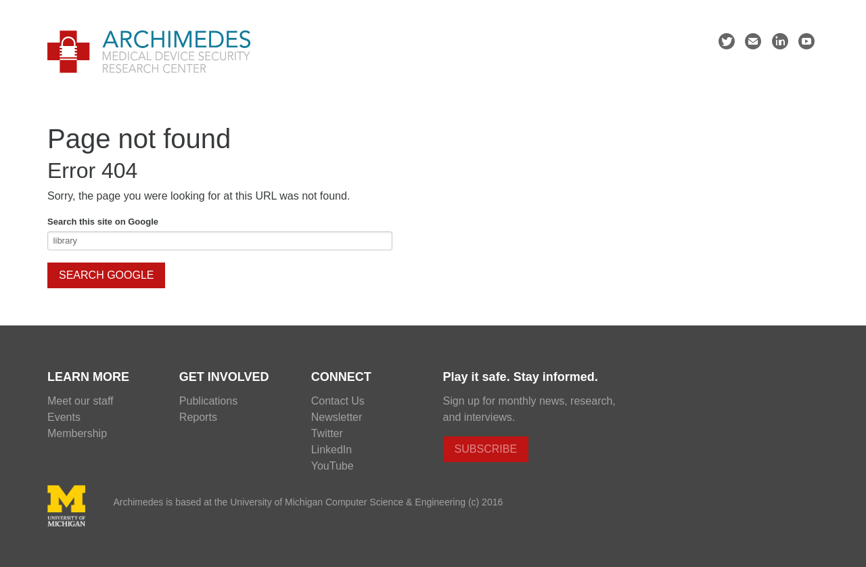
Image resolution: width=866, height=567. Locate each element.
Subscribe (486, 449)
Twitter (327, 433)
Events (64, 417)
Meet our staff (80, 401)
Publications (208, 401)
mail (753, 43)
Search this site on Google (102, 222)
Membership (77, 433)
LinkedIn (331, 449)
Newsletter (337, 417)
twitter (727, 43)
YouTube (332, 466)
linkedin (780, 43)
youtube (806, 43)
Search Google (106, 275)
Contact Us (338, 401)
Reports (198, 417)
